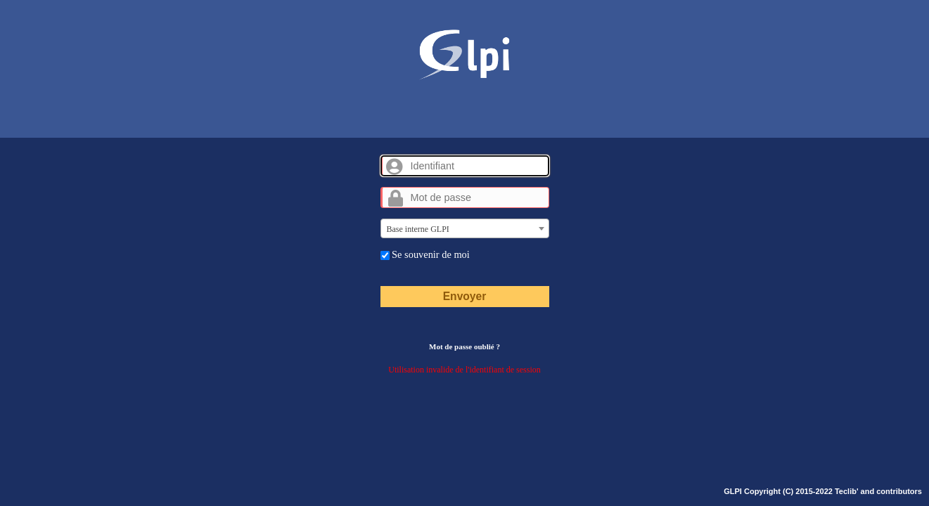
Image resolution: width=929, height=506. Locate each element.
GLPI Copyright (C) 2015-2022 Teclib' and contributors (823, 491)
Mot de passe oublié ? (464, 346)
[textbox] (465, 229)
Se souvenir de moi (425, 254)
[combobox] (464, 228)
